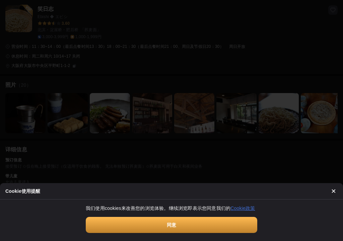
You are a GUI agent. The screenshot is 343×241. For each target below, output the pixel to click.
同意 (171, 225)
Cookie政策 (242, 208)
